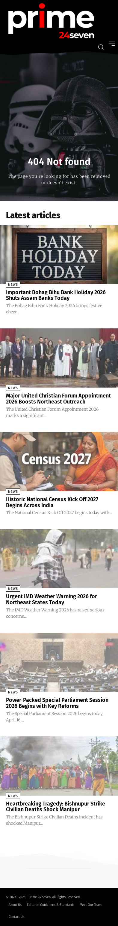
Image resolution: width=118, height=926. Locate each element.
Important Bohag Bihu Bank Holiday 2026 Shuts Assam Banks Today (56, 295)
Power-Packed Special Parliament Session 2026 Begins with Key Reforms (57, 703)
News (13, 285)
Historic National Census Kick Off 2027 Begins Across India (52, 502)
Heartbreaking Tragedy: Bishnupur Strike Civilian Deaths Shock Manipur (55, 806)
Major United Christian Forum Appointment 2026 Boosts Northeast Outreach (58, 398)
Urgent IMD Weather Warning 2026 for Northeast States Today (51, 599)
